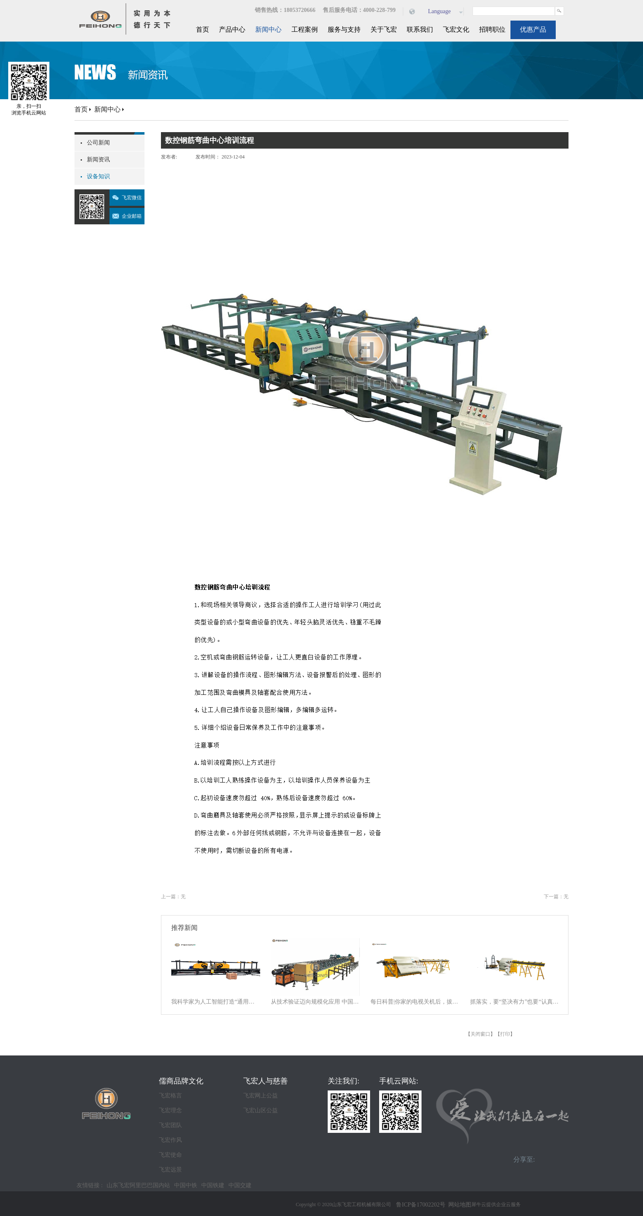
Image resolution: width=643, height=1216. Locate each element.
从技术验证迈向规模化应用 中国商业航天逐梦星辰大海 (315, 1002)
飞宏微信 (132, 197)
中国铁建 (212, 1185)
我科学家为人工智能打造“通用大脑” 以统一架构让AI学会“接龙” (215, 1002)
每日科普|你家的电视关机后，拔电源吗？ (414, 1002)
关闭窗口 (480, 1034)
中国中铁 (185, 1185)
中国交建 (240, 1185)
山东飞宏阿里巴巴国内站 (138, 1185)
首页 (202, 29)
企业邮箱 (132, 216)
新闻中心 (107, 109)
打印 (505, 1034)
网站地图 (458, 1205)
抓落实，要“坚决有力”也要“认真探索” (514, 1002)
